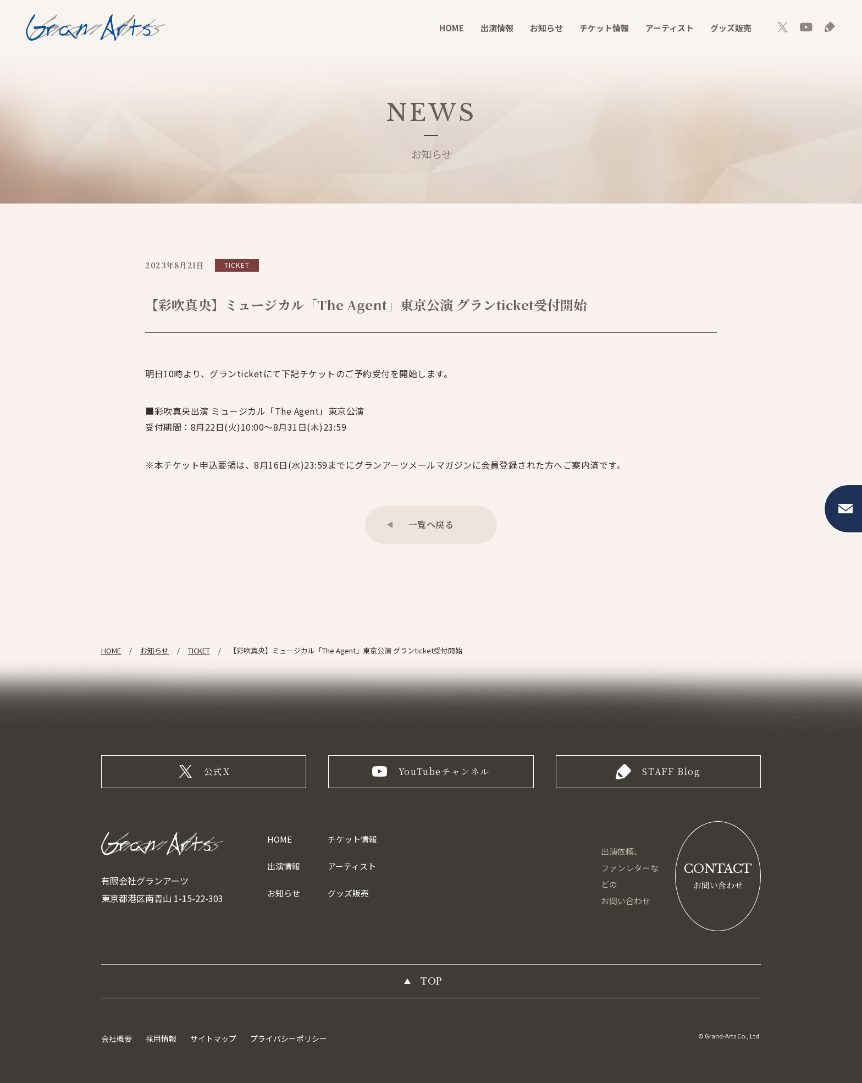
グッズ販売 (731, 28)
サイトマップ (213, 1038)
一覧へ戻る (431, 524)
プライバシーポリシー (288, 1038)
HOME (451, 28)
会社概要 (116, 1038)
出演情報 (496, 28)
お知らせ (546, 28)
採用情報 (161, 1038)
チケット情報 (604, 28)
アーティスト (669, 28)
